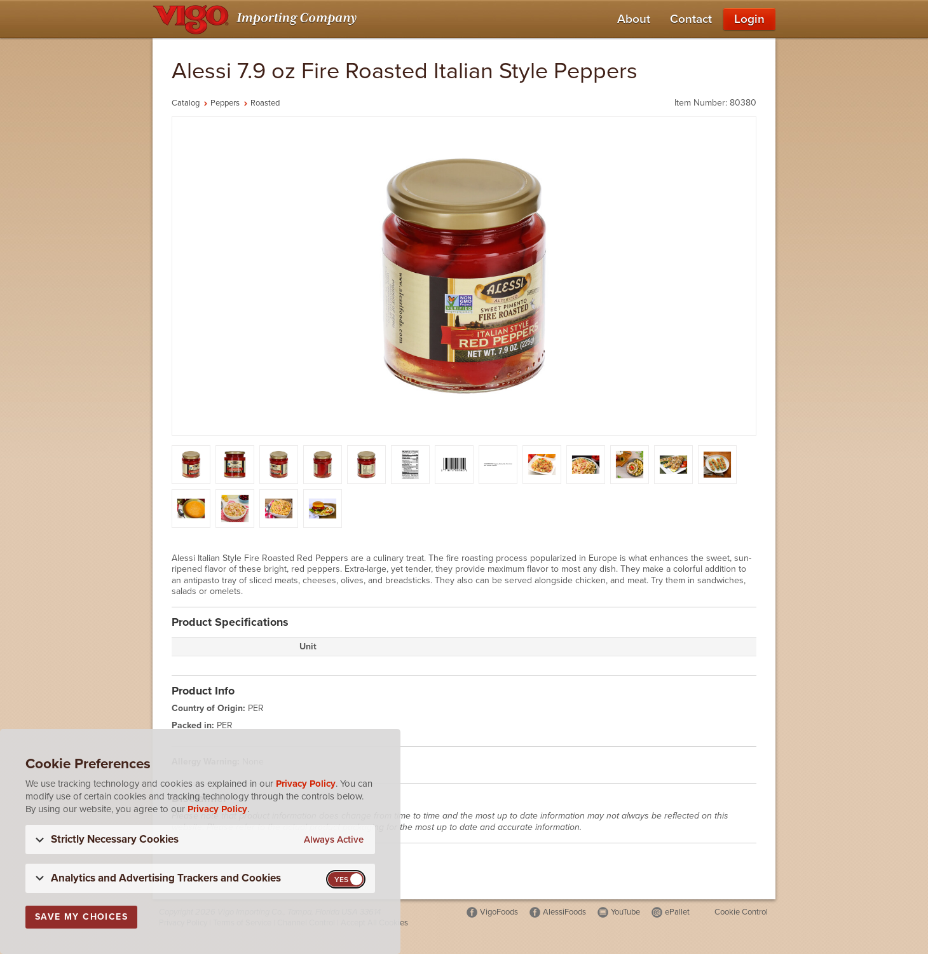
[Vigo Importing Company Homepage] (257, 19)
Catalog (186, 103)
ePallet (677, 912)
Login (749, 19)
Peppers (225, 103)
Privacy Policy (306, 783)
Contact (691, 19)
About (633, 19)
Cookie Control (741, 912)
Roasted (265, 103)
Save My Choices (81, 916)
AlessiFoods (564, 912)
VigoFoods (499, 912)
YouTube (625, 912)
